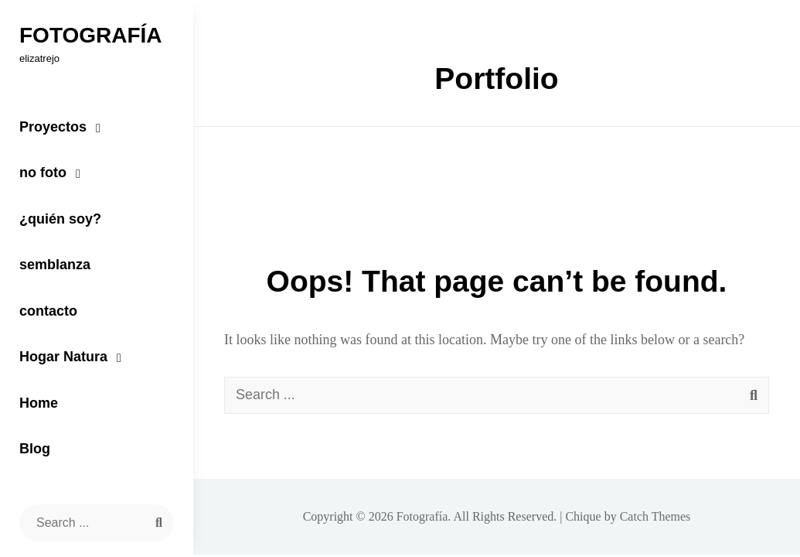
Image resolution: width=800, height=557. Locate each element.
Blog (34, 448)
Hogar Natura (63, 356)
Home (38, 403)
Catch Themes (655, 516)
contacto (48, 311)
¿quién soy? (60, 219)
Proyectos (53, 127)
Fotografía (90, 35)
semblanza (54, 264)
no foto (42, 172)
